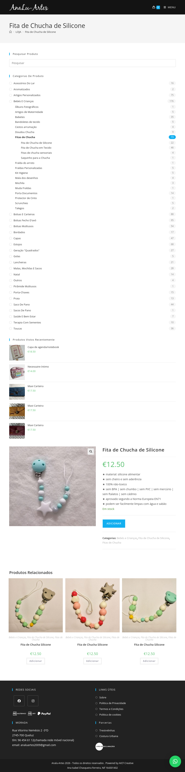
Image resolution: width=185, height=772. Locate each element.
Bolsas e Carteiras (24, 214)
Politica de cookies (110, 714)
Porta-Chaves (21, 292)
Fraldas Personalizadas (28, 168)
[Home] (10, 32)
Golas (16, 256)
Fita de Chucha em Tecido (36, 147)
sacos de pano (22, 310)
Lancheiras (19, 262)
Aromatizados (21, 89)
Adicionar (114, 523)
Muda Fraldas (23, 188)
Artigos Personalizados (26, 95)
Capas (17, 238)
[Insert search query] (92, 63)
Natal (16, 274)
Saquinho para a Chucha (35, 158)
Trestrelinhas (107, 730)
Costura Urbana (108, 736)
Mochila (19, 183)
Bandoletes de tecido (27, 122)
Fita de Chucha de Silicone (40, 32)
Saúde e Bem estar (24, 316)
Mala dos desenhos (26, 178)
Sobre (102, 697)
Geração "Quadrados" (26, 250)
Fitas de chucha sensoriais (36, 152)
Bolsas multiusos (23, 226)
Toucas (17, 328)
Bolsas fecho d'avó (24, 220)
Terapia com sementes (27, 322)
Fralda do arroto (24, 163)
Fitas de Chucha (25, 137)
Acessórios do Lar (24, 83)
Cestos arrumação (26, 127)
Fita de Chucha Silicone (36, 644)
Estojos (17, 244)
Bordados (19, 232)
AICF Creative (126, 763)
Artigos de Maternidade (29, 112)
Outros (17, 280)
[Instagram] (33, 700)
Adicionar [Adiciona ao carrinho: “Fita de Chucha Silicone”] (35, 661)
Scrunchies (21, 203)
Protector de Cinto (26, 198)
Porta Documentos (26, 193)
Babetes (20, 117)
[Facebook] (19, 700)
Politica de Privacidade (112, 703)
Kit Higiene (21, 173)
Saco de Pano (21, 304)
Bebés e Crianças (23, 101)
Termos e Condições (111, 709)
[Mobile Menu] (168, 7)
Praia (16, 298)
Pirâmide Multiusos (24, 286)
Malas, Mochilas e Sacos (27, 268)
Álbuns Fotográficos (26, 107)
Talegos (19, 208)
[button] (91, 451)
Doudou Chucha (24, 132)
